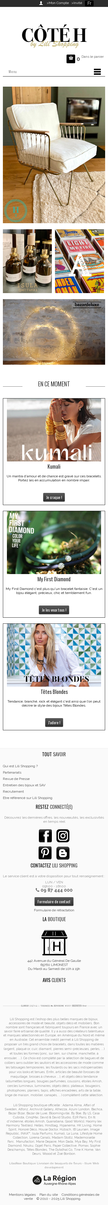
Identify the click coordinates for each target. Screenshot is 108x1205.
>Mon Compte (58, 3)
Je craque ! (54, 497)
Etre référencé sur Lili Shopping (27, 798)
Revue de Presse (16, 779)
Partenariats (12, 772)
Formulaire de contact (54, 901)
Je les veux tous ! (54, 610)
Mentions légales (22, 1195)
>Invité (76, 3)
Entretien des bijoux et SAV (24, 785)
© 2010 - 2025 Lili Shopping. (59, 1199)
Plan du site (48, 1195)
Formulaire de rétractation (54, 910)
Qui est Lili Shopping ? (20, 766)
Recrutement (13, 791)
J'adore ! (54, 722)
